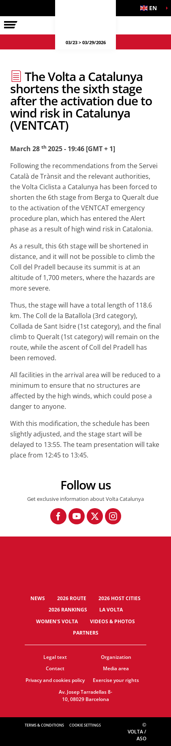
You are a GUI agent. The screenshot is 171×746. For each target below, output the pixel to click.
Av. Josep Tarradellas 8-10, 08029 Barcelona (85, 695)
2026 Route (71, 598)
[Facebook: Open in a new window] (58, 516)
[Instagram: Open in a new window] (113, 516)
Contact (55, 668)
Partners (85, 632)
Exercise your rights (116, 680)
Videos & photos (112, 621)
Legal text (55, 657)
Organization (116, 657)
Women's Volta (57, 621)
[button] (150, 8)
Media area (116, 668)
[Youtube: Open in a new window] (76, 516)
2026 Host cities (119, 598)
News (37, 598)
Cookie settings (85, 725)
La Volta (111, 609)
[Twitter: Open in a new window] (95, 516)
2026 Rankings (68, 609)
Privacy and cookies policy (55, 680)
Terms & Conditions (44, 725)
